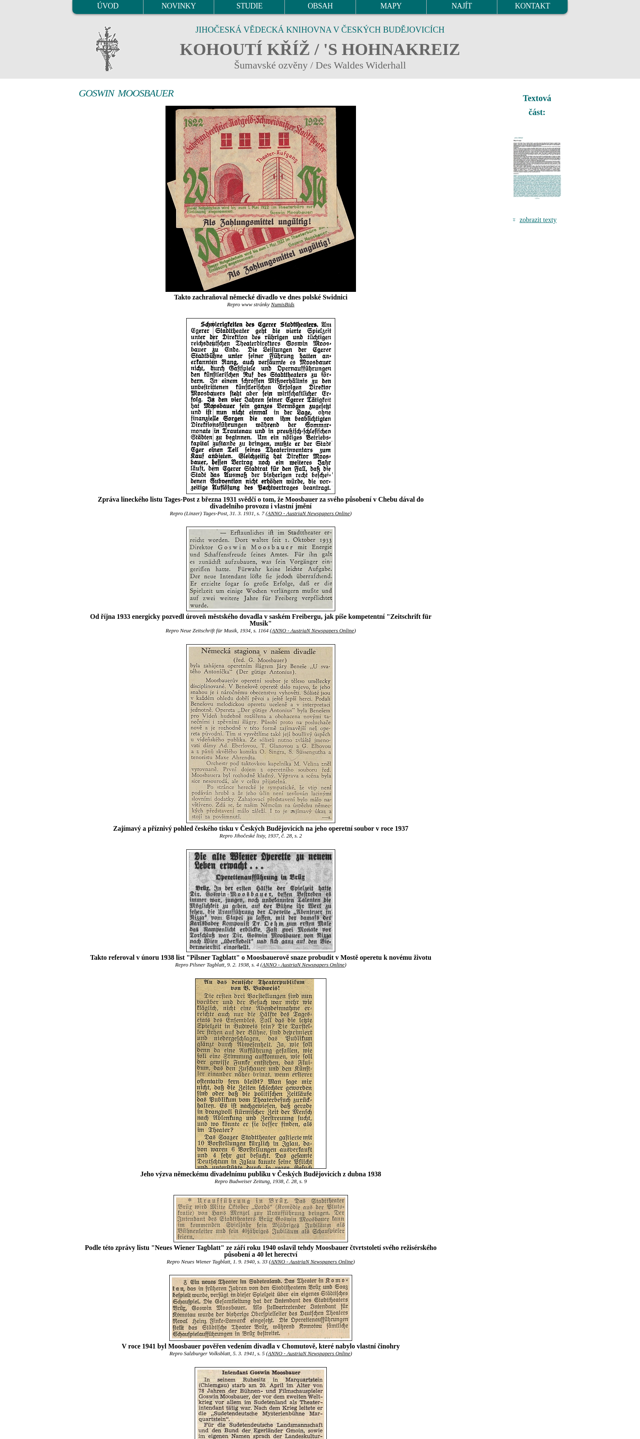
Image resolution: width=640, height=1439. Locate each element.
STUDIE (250, 6)
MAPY (390, 6)
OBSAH (320, 6)
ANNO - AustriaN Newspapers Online (309, 513)
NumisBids (282, 305)
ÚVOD (107, 6)
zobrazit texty (538, 219)
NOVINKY (179, 6)
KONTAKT (532, 6)
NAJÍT (462, 6)
